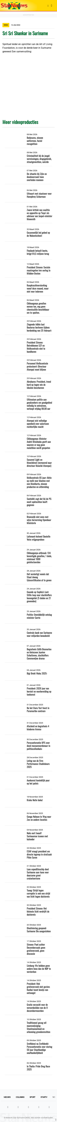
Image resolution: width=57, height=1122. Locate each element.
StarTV (44, 1097)
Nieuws (7, 1097)
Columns (20, 1097)
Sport (32, 1097)
